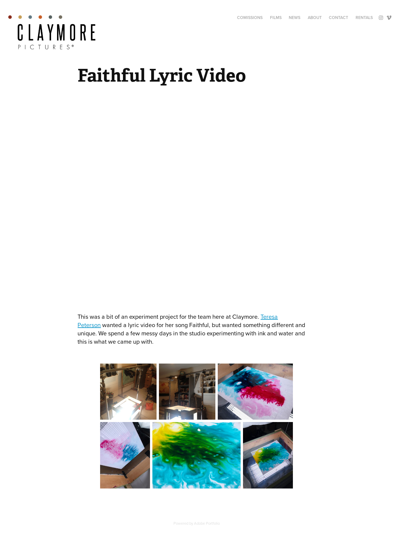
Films (276, 17)
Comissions (250, 17)
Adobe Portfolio (207, 523)
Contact (338, 17)
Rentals (364, 17)
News (294, 17)
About (315, 17)
